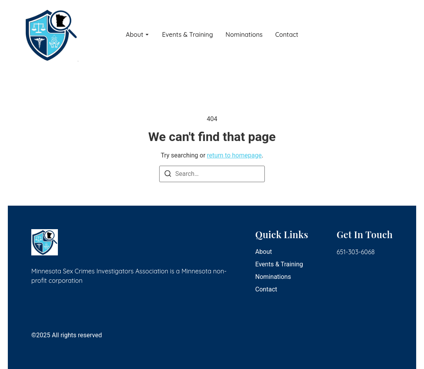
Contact (286, 34)
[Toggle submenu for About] (146, 34)
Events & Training (187, 34)
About (134, 34)
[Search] (168, 174)
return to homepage (234, 155)
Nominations (244, 34)
